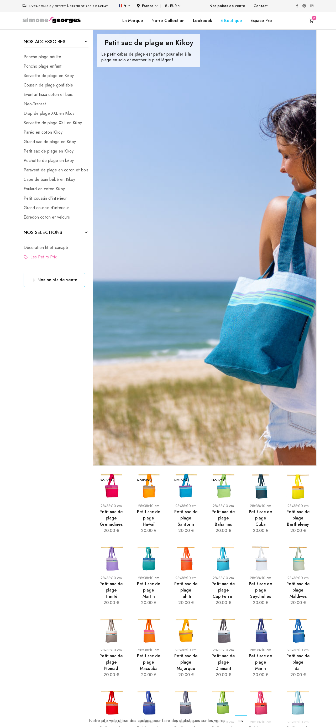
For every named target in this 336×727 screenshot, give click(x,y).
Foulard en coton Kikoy (44, 189)
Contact (261, 5)
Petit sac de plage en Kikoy (49, 151)
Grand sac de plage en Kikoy (50, 142)
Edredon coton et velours (47, 217)
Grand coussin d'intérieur (46, 208)
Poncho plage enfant (43, 66)
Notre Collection (168, 21)
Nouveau (107, 480)
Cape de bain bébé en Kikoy (49, 179)
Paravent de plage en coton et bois (56, 170)
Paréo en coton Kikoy (43, 132)
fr (122, 5)
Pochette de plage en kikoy (49, 161)
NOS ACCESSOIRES (44, 41)
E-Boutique (231, 21)
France (145, 5)
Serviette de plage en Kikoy (49, 76)
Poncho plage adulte (42, 57)
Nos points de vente (227, 5)
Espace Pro (261, 21)
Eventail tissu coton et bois (48, 94)
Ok (241, 721)
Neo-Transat (35, 104)
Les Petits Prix (40, 257)
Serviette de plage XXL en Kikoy (53, 123)
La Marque (132, 21)
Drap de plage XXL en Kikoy (49, 113)
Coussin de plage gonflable (48, 85)
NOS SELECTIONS (43, 232)
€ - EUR (171, 5)
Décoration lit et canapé (46, 248)
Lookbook (202, 21)
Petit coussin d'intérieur (45, 198)
